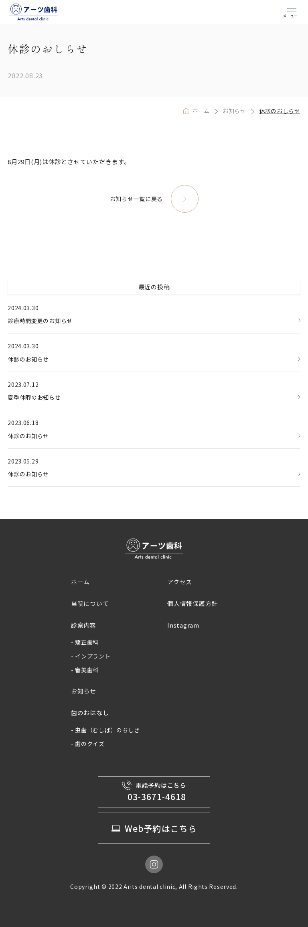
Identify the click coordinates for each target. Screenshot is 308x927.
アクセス (179, 581)
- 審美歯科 (85, 670)
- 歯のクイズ (88, 744)
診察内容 (83, 625)
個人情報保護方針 (192, 603)
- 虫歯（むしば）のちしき (105, 730)
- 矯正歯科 (85, 642)
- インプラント (91, 656)
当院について (90, 603)
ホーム (201, 111)
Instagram (183, 625)
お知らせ (234, 111)
